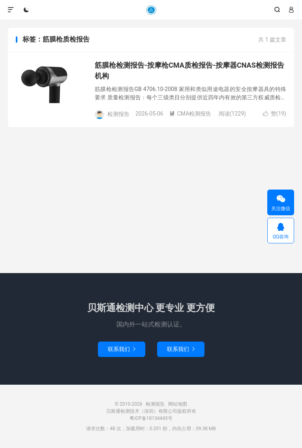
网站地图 (177, 404)
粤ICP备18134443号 (151, 418)
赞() (274, 113)
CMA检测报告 (190, 113)
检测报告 (151, 10)
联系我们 (121, 349)
